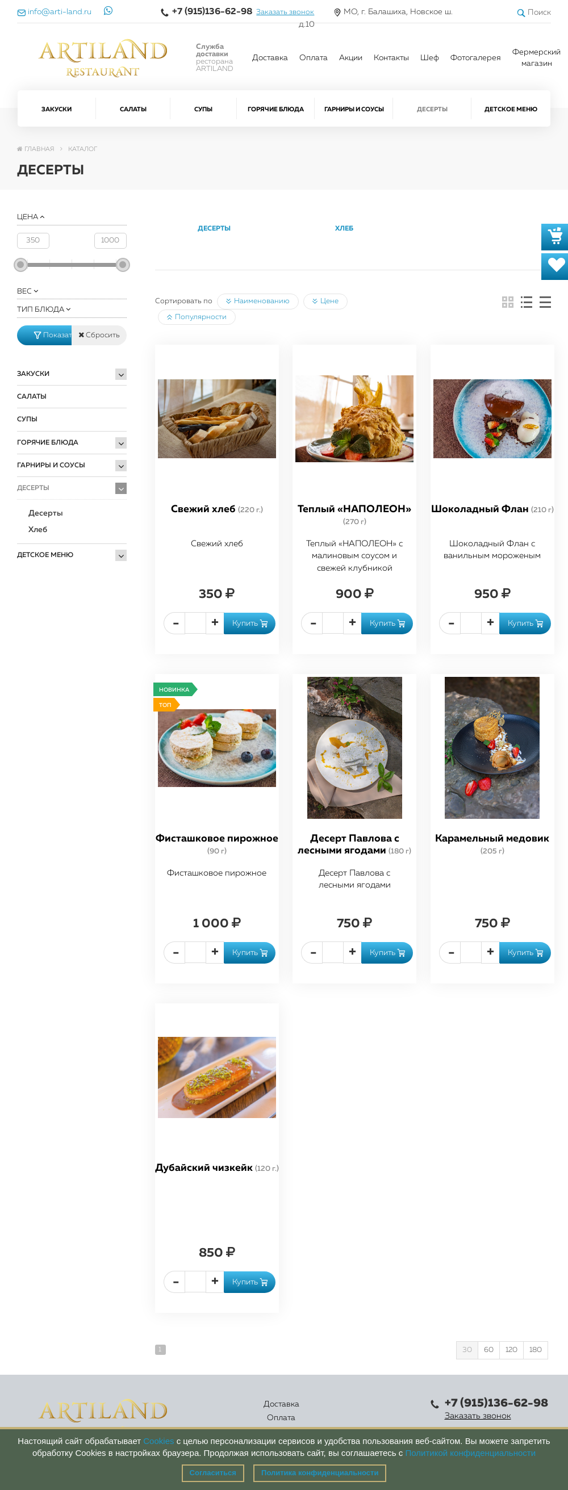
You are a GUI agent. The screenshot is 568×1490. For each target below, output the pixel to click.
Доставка (270, 58)
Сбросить (99, 335)
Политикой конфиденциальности (471, 1453)
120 (511, 1350)
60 (489, 1350)
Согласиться (213, 1472)
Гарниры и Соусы (354, 109)
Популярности (197, 317)
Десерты (432, 109)
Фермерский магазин (536, 58)
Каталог (255, 1411)
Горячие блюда (276, 109)
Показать (53, 335)
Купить (250, 623)
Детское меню (511, 109)
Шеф (429, 58)
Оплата (313, 58)
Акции (350, 58)
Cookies (158, 1441)
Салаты (133, 109)
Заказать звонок (285, 12)
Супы (203, 109)
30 (467, 1350)
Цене (325, 301)
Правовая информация (382, 1411)
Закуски (56, 109)
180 (535, 1350)
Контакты (391, 58)
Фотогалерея (475, 58)
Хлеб (37, 530)
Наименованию (258, 301)
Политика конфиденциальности (319, 1472)
